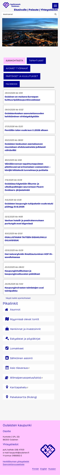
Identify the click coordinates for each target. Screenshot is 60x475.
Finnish (35, 469)
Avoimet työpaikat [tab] (17, 68)
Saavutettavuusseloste (13, 464)
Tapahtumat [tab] (36, 60)
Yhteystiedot (49, 9)
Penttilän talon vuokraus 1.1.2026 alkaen (26, 130)
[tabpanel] (28, 192)
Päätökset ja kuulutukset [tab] (22, 76)
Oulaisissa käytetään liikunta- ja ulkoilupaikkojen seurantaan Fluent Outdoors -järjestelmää (24, 186)
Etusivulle (20, 9)
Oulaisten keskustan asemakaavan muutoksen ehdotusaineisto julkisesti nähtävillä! (25, 147)
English (43, 469)
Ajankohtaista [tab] (14, 60)
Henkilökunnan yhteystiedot (16, 461)
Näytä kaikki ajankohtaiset (18, 298)
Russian (52, 469)
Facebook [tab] (12, 84)
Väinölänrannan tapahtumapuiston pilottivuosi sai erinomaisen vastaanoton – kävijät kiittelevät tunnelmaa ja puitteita (27, 167)
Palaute (34, 9)
